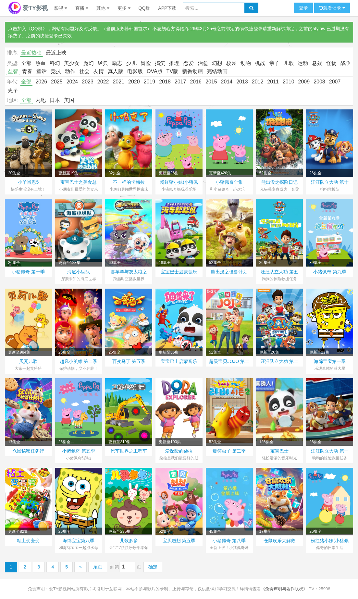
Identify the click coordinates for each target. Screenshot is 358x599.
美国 (69, 100)
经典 (103, 63)
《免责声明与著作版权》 (284, 588)
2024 (72, 81)
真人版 (115, 71)
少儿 (131, 63)
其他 (102, 8)
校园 (231, 63)
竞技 (56, 71)
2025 (57, 81)
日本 (55, 100)
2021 (118, 81)
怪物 (331, 63)
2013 (242, 81)
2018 (165, 81)
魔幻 (88, 63)
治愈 (203, 63)
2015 (211, 81)
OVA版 (155, 71)
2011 (273, 81)
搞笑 (160, 63)
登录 (303, 7)
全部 (26, 63)
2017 (180, 81)
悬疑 (317, 63)
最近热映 (31, 53)
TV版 (172, 71)
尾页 (97, 566)
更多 (123, 8)
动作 (70, 71)
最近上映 (56, 53)
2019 (149, 81)
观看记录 (332, 8)
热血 (40, 63)
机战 (260, 63)
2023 (87, 81)
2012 (258, 81)
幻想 (217, 63)
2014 (227, 81)
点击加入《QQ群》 (27, 28)
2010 (288, 81)
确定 (152, 566)
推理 (174, 63)
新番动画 (192, 71)
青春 (27, 71)
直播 (81, 8)
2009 (304, 81)
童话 (41, 71)
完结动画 (217, 71)
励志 (117, 63)
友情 (98, 71)
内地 (40, 100)
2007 (335, 81)
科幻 (55, 63)
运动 (303, 63)
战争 (345, 63)
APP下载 (167, 8)
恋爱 (188, 63)
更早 (13, 90)
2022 (103, 81)
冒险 (146, 63)
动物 (246, 63)
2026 (41, 81)
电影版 (135, 71)
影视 (60, 8)
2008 (319, 81)
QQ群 (144, 8)
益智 (13, 71)
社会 (84, 71)
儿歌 (288, 63)
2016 (196, 81)
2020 (134, 81)
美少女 (72, 63)
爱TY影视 (28, 8)
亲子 (274, 63)
